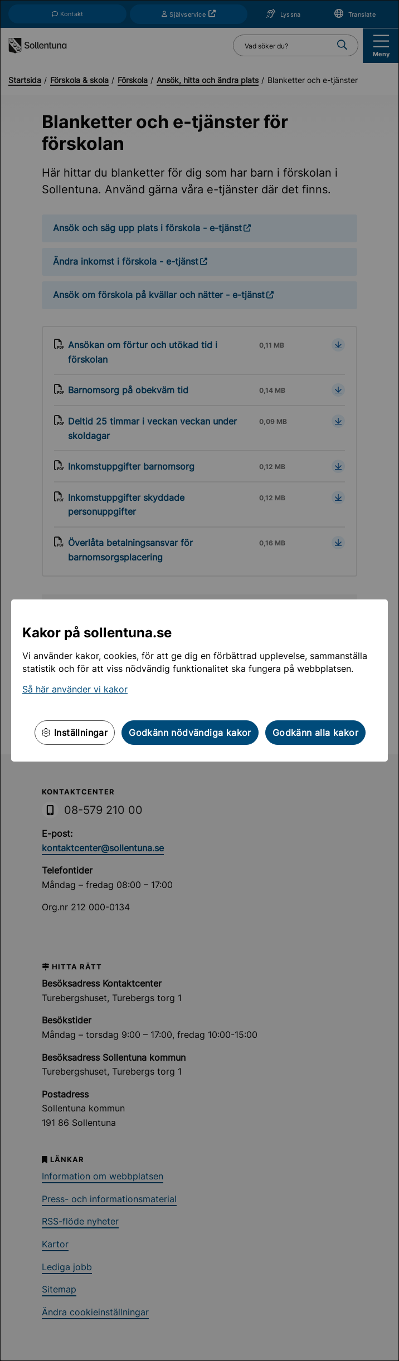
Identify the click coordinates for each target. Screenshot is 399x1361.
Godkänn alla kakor (315, 732)
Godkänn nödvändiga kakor (190, 732)
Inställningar (75, 732)
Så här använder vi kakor (75, 689)
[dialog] (199, 680)
